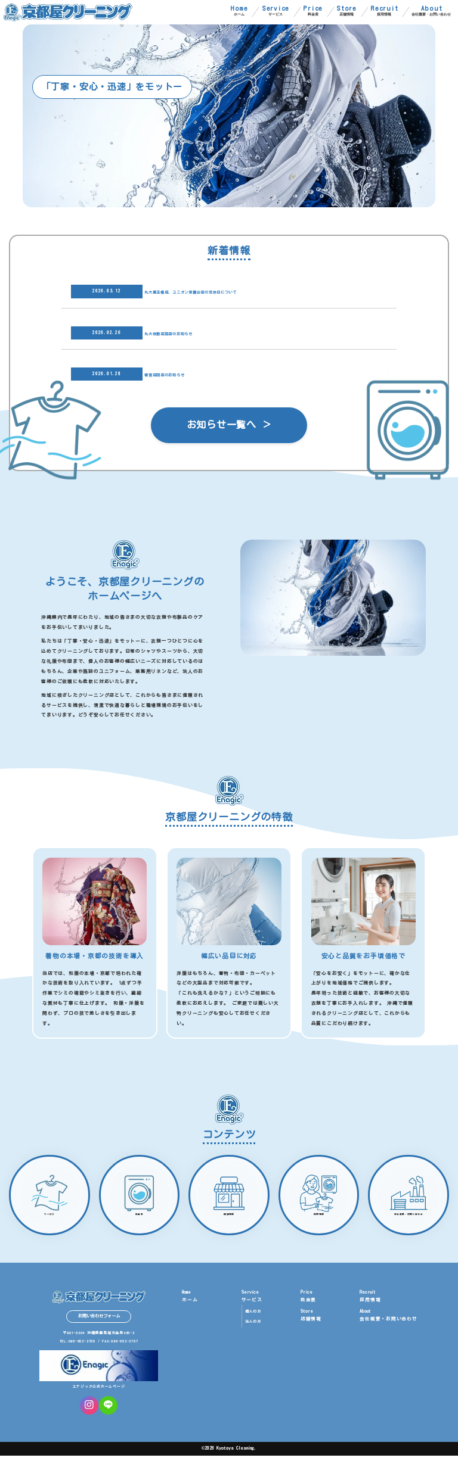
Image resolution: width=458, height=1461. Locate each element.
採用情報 (384, 11)
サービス (275, 11)
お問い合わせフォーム (99, 1321)
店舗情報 (346, 11)
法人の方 (253, 1327)
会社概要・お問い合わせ (431, 11)
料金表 (313, 11)
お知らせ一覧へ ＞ (229, 426)
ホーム (239, 11)
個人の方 (253, 1317)
